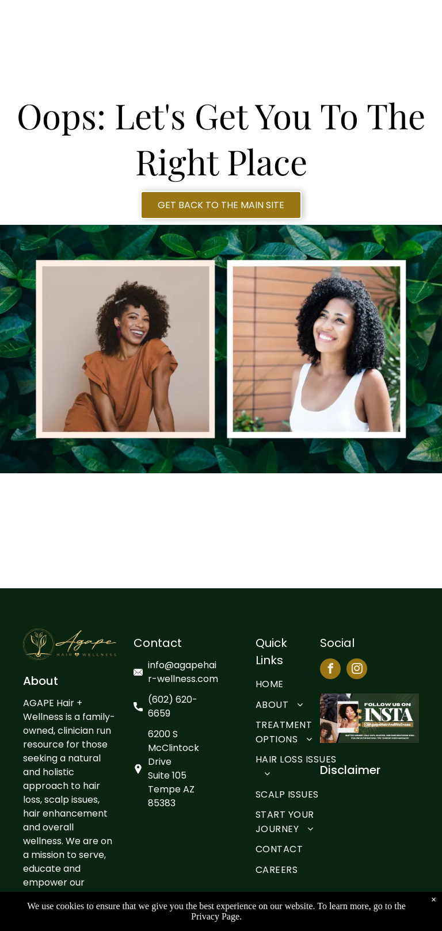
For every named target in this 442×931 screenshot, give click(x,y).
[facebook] (330, 670)
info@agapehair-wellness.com (183, 671)
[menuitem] (298, 684)
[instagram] (356, 670)
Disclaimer (350, 770)
